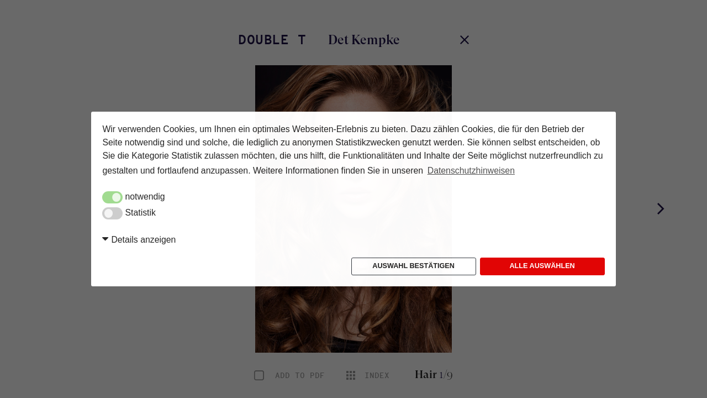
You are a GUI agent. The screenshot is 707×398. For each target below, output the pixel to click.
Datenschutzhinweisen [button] (471, 170)
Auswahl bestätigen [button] (413, 266)
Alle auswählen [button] (541, 266)
